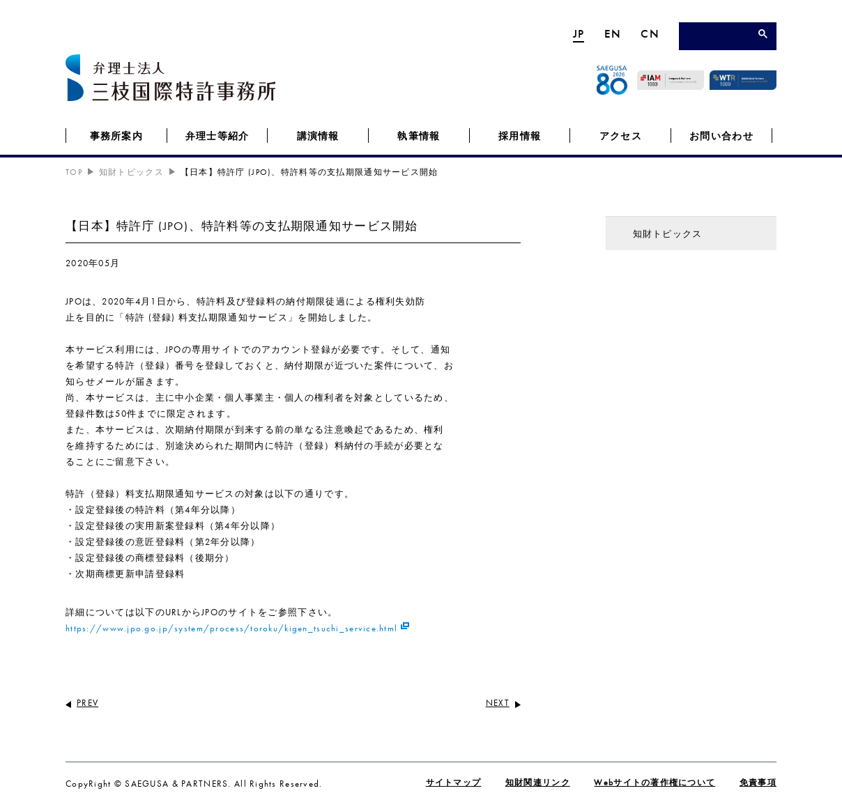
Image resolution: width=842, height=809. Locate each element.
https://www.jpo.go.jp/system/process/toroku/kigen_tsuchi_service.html (231, 628)
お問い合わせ (721, 136)
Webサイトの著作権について (654, 782)
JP (579, 33)
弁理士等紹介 (217, 136)
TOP (74, 172)
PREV (87, 703)
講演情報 (318, 136)
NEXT (498, 703)
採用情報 (519, 136)
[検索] (722, 37)
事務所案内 (116, 136)
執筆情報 (418, 136)
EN (613, 33)
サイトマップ (454, 782)
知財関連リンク (537, 782)
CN (650, 33)
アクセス (620, 136)
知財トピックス (131, 172)
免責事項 (758, 782)
